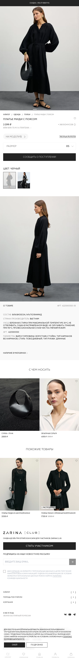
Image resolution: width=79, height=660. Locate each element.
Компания (39, 602)
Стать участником (39, 546)
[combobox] (39, 146)
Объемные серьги (49, 433)
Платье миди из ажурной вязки (16, 513)
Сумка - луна (7, 433)
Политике (57, 576)
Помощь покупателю (39, 597)
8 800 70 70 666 (8, 613)
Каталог (39, 592)
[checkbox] (4, 571)
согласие (15, 571)
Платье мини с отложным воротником (58, 513)
